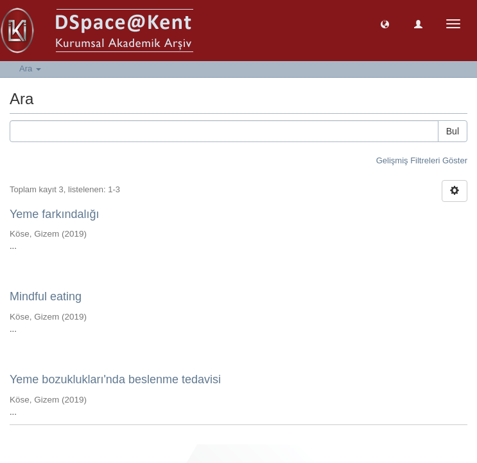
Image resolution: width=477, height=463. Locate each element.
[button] (385, 23)
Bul (452, 131)
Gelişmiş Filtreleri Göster (421, 160)
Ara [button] (30, 68)
